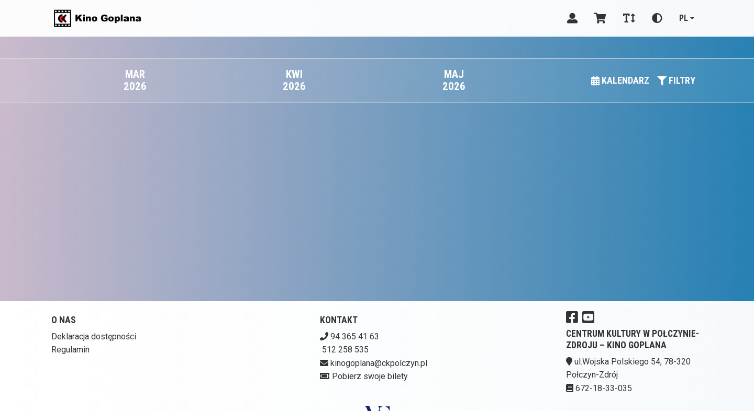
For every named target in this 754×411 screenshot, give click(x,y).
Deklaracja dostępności (93, 336)
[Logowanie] (572, 18)
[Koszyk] (600, 18)
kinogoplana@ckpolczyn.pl (378, 363)
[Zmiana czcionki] (629, 18)
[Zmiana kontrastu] (657, 18)
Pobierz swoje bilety (370, 376)
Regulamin (70, 350)
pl (683, 18)
